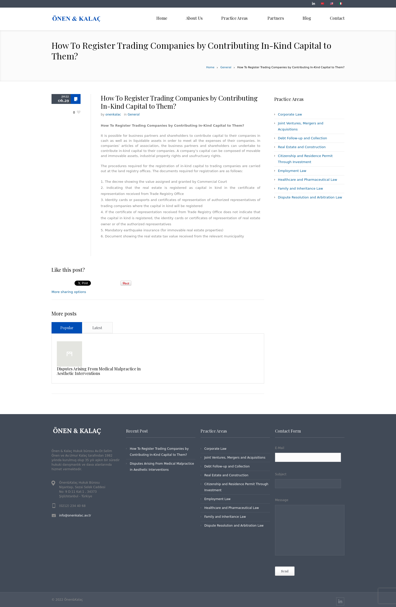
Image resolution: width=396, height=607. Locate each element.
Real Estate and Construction (302, 147)
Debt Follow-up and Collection (302, 138)
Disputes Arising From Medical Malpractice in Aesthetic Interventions (99, 371)
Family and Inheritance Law (300, 188)
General (225, 67)
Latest (97, 327)
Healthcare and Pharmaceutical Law (307, 180)
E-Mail (309, 454)
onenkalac (113, 114)
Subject (309, 481)
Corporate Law (290, 114)
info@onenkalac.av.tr (75, 515)
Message (309, 527)
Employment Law (292, 171)
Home (210, 67)
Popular (66, 327)
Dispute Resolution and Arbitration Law (310, 197)
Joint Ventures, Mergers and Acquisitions (234, 457)
